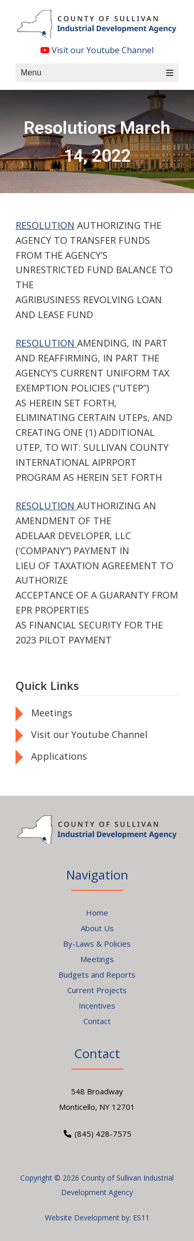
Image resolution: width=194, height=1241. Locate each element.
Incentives (97, 1005)
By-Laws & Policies (97, 943)
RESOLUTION (45, 225)
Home (97, 912)
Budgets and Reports (97, 974)
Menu (97, 72)
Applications (59, 756)
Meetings (51, 712)
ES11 (141, 1217)
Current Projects (97, 990)
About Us (97, 928)
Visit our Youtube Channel (97, 50)
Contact (97, 1021)
